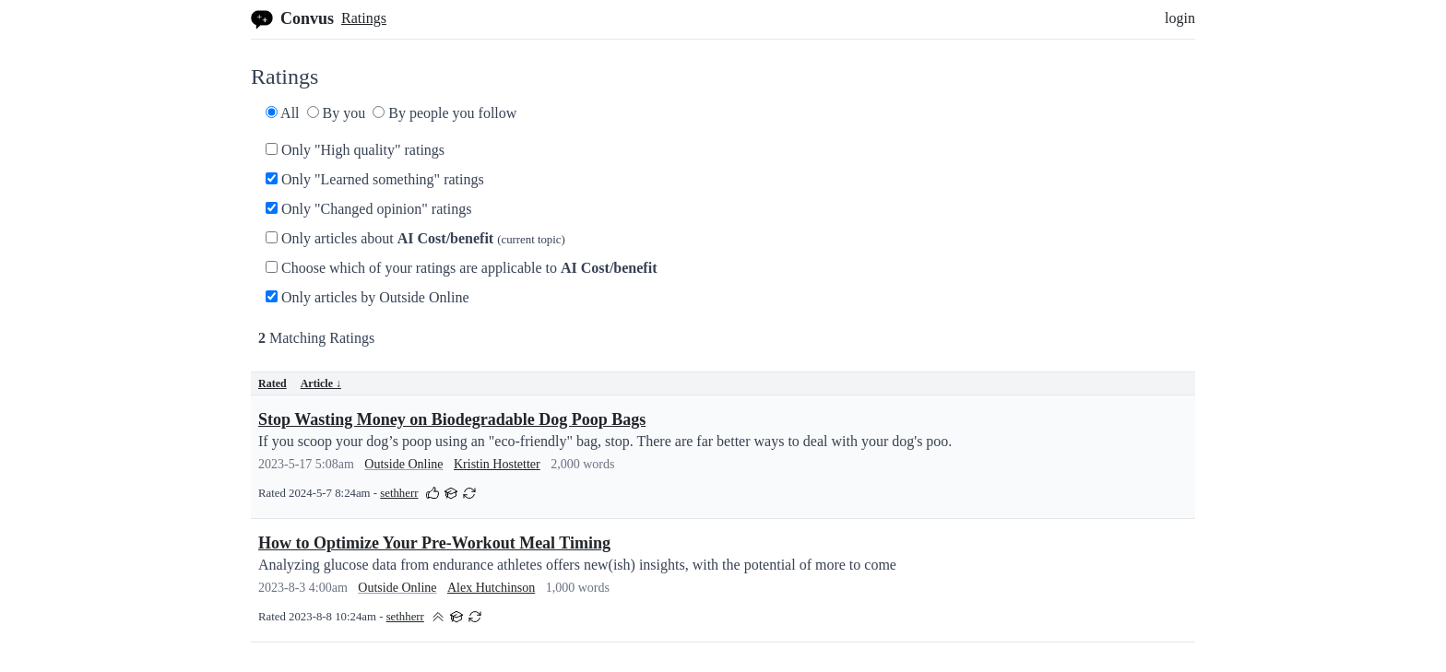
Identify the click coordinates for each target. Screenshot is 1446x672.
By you (336, 113)
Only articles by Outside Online (367, 297)
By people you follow (444, 113)
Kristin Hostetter (497, 464)
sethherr (399, 493)
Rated (272, 383)
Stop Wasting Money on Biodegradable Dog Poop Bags (452, 419)
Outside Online (403, 464)
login (1180, 18)
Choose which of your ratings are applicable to (461, 268)
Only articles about (415, 238)
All (283, 113)
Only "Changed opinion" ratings (368, 209)
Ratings (363, 18)
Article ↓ (321, 383)
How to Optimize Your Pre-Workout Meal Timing (434, 543)
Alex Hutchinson (491, 588)
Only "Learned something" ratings (375, 179)
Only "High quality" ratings (355, 150)
